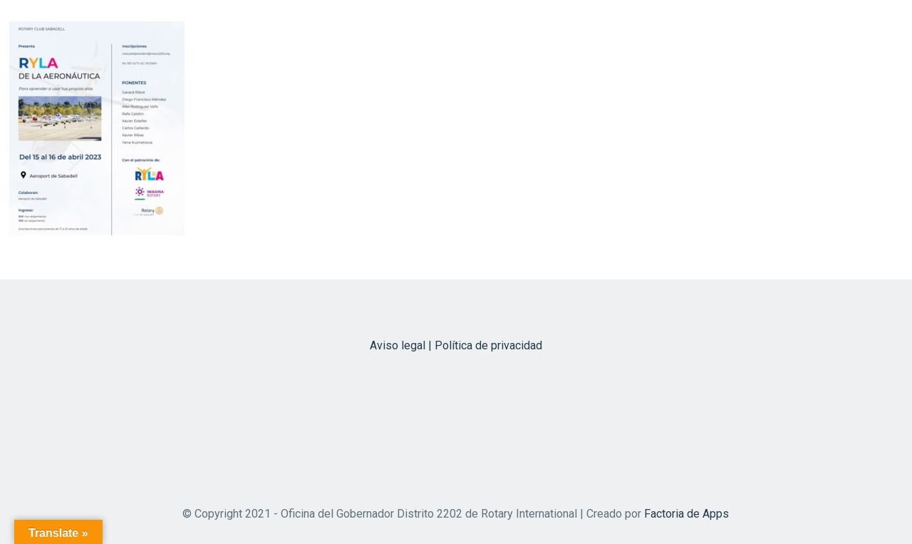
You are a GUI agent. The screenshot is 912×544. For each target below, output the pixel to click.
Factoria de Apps (686, 513)
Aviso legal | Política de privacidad (456, 345)
